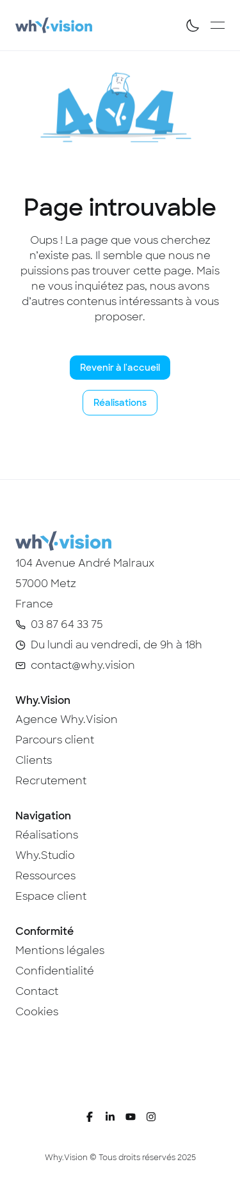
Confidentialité (54, 971)
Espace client (50, 896)
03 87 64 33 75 (67, 624)
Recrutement (50, 780)
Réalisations (120, 402)
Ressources (45, 876)
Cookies (36, 1011)
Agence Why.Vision (66, 719)
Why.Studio (45, 855)
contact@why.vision (83, 665)
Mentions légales (59, 950)
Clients (33, 760)
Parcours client (54, 740)
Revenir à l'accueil (120, 367)
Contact (36, 991)
